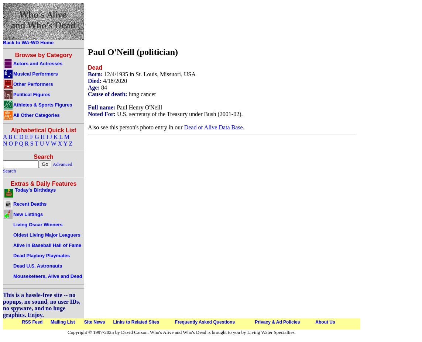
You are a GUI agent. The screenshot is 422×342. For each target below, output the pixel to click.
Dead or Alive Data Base (213, 127)
